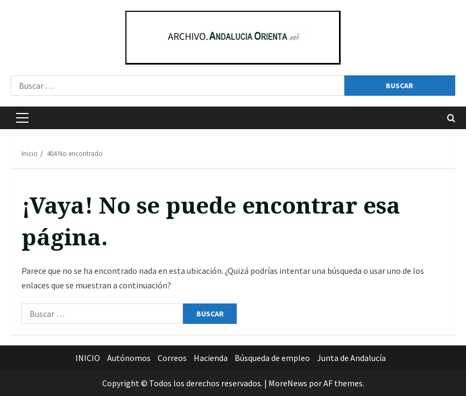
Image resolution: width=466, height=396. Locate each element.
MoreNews (288, 383)
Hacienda (211, 357)
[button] (22, 118)
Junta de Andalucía (351, 357)
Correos (172, 357)
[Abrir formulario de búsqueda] (451, 118)
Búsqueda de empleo (272, 357)
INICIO (87, 357)
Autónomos (129, 357)
